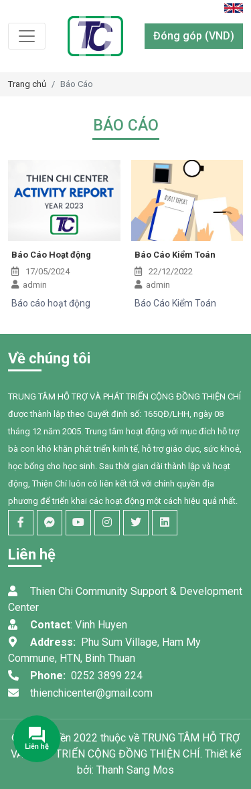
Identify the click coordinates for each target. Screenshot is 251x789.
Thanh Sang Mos (135, 770)
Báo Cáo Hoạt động (51, 255)
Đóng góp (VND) (193, 35)
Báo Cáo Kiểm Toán (175, 255)
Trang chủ (27, 84)
